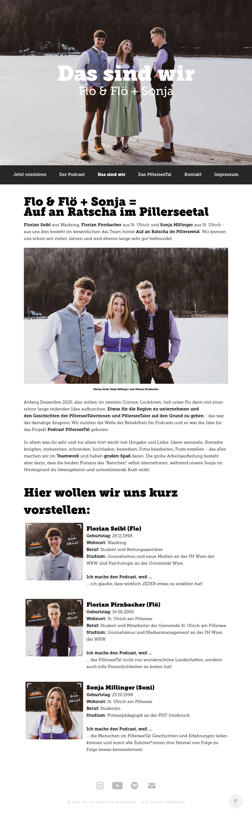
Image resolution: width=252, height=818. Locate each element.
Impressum (226, 174)
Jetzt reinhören (30, 174)
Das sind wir (111, 174)
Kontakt (192, 174)
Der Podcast (72, 174)
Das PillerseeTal (154, 174)
